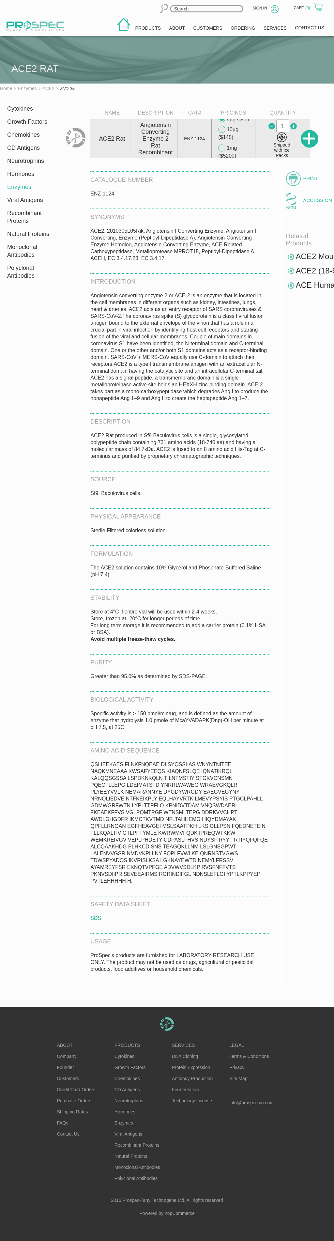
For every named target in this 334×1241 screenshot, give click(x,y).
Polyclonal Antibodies (21, 272)
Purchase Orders (74, 1100)
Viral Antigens (25, 200)
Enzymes (19, 187)
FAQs (62, 1122)
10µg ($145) (228, 133)
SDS (95, 918)
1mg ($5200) (227, 152)
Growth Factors (27, 121)
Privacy (236, 1067)
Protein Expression (191, 1067)
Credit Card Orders (76, 1089)
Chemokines (23, 135)
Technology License (192, 1100)
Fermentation (185, 1089)
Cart (302, 8)
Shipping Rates (72, 1111)
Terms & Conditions (249, 1056)
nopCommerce (180, 1213)
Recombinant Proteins (24, 217)
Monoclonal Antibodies (22, 251)
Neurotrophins (25, 161)
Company (67, 1056)
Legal (236, 1045)
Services (183, 1045)
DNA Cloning (185, 1056)
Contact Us (68, 1134)
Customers (68, 1078)
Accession (314, 200)
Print (310, 178)
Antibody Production (192, 1078)
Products (127, 1045)
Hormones (20, 174)
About (65, 1045)
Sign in (259, 8)
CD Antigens (23, 148)
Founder (65, 1067)
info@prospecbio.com (251, 1102)
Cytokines (20, 108)
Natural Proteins (28, 234)
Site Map (238, 1078)
